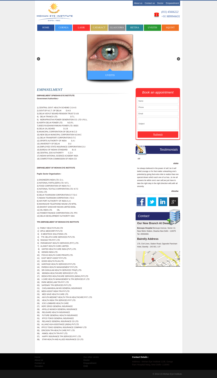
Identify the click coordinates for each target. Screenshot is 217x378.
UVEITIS (152, 27)
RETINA (134, 27)
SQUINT (170, 27)
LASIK (81, 27)
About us (138, 3)
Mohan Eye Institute (172, 374)
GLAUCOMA (117, 27)
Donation (39, 366)
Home (45, 27)
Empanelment (172, 3)
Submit (158, 134)
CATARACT (99, 27)
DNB (85, 366)
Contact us (150, 3)
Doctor (160, 3)
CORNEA (64, 27)
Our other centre (91, 357)
